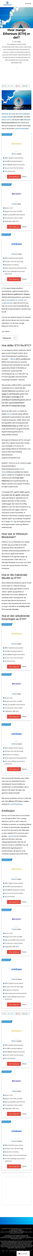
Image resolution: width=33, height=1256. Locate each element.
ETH (3, 288)
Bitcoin (13, 359)
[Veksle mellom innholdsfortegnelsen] (14, 337)
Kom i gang (13, 177)
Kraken (14, 204)
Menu (29, 3)
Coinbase (14, 254)
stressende (12, 836)
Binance (14, 154)
